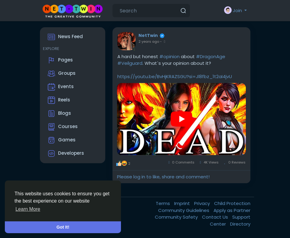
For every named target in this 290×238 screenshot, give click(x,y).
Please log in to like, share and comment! (163, 177)
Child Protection (232, 203)
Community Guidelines (184, 210)
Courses (63, 127)
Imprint (182, 203)
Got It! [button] (63, 227)
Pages (60, 60)
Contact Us (215, 217)
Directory (240, 224)
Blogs (59, 113)
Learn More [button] (27, 209)
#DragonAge (210, 56)
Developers (66, 153)
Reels (59, 100)
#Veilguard (129, 63)
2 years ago (148, 41)
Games (62, 140)
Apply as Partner (231, 210)
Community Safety (177, 217)
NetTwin (148, 35)
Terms (163, 203)
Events (61, 87)
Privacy (202, 203)
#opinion (169, 56)
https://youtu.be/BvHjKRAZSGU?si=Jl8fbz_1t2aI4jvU (174, 76)
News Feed (65, 37)
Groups (62, 73)
